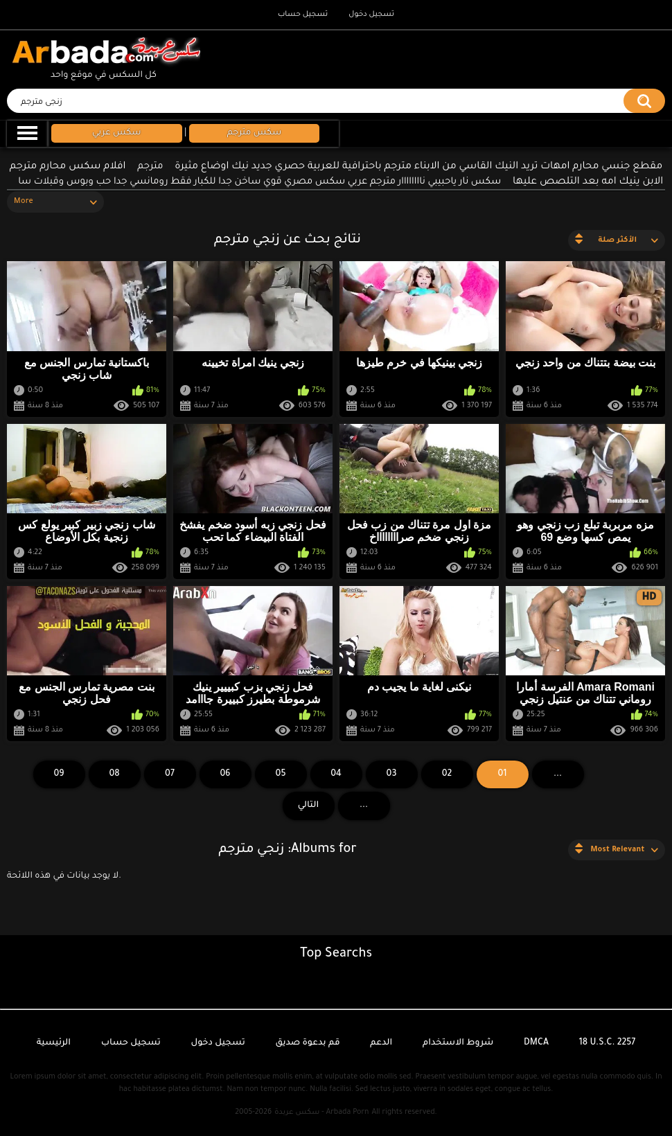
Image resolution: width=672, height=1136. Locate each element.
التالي (308, 805)
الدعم (381, 1043)
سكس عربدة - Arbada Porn (321, 1112)
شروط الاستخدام (458, 1043)
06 (225, 774)
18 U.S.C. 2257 (607, 1043)
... (364, 805)
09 (58, 774)
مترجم (150, 166)
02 (447, 774)
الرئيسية (54, 1043)
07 (170, 774)
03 (392, 774)
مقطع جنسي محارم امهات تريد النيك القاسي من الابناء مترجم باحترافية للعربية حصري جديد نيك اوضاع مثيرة (418, 166)
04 (336, 774)
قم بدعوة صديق (307, 1043)
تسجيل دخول (371, 14)
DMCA (536, 1043)
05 (281, 774)
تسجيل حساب (303, 14)
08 (114, 774)
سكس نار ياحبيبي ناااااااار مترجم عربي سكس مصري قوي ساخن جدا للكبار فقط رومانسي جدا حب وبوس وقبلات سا (259, 182)
